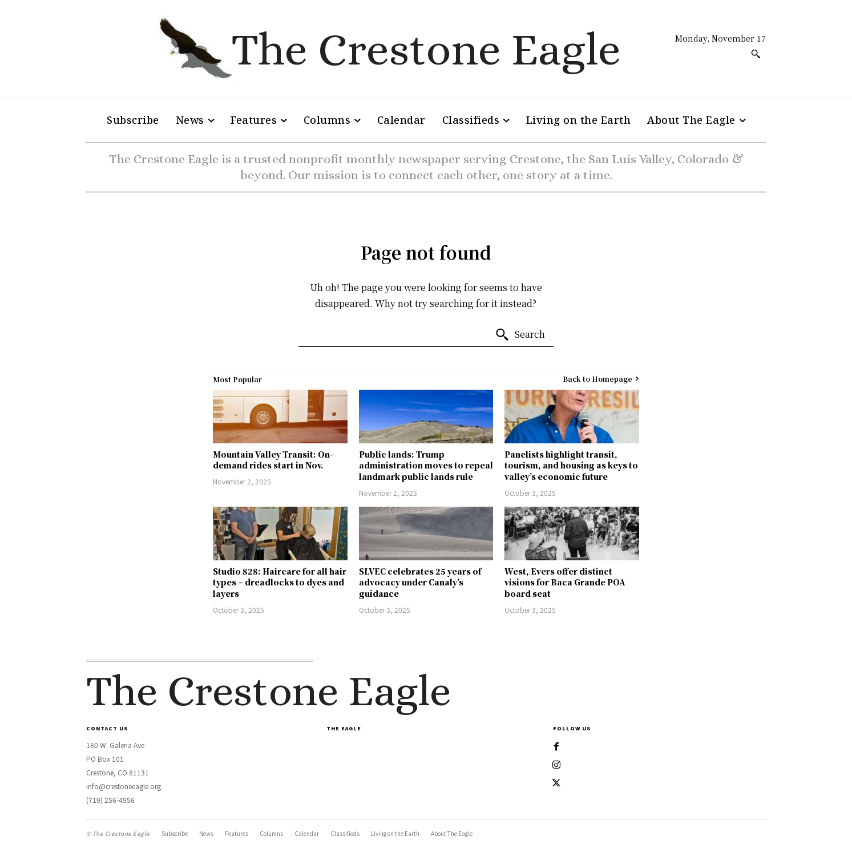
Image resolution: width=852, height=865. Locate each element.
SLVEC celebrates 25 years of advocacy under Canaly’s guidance (420, 582)
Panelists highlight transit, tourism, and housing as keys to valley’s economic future (571, 465)
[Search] (520, 335)
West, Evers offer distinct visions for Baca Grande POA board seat (564, 582)
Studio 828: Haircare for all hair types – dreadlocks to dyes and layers (279, 582)
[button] (755, 53)
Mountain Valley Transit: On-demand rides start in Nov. (273, 459)
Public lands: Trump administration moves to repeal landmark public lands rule (426, 465)
